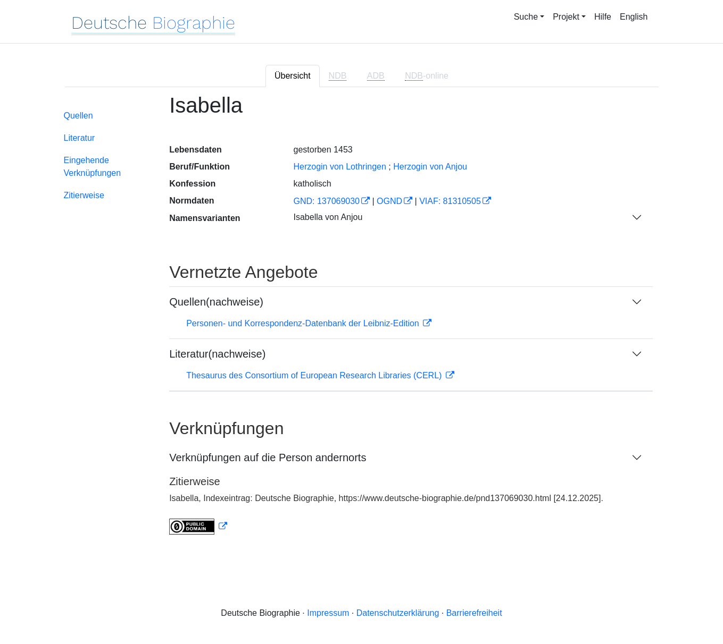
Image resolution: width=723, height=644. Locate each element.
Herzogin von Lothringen (339, 166)
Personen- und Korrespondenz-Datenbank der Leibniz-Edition (303, 323)
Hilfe (602, 16)
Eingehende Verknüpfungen (92, 166)
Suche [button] (526, 16)
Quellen (78, 115)
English (633, 16)
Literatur (79, 137)
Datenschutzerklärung (397, 612)
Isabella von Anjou (327, 217)
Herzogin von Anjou (430, 166)
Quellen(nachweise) (216, 302)
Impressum (328, 612)
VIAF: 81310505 (450, 201)
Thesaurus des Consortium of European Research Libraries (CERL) (315, 375)
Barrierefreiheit (474, 612)
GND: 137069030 (326, 201)
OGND (389, 201)
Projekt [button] (566, 16)
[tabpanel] (361, 320)
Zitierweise (84, 195)
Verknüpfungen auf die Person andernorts (267, 457)
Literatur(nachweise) (217, 354)
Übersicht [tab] (293, 75)
